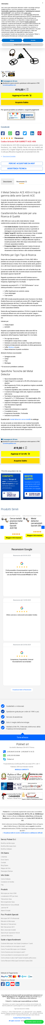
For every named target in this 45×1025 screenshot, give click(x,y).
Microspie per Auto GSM (8, 893)
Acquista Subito (21, 102)
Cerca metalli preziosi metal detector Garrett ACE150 (16, 523)
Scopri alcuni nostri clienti (33, 494)
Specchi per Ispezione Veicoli (10, 933)
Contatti (3, 862)
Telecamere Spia (6, 899)
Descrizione (7, 182)
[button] (42, 2)
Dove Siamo (5, 860)
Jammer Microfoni (7, 936)
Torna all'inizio (22, 737)
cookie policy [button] (27, 13)
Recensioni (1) (22, 182)
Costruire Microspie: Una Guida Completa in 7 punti (17, 943)
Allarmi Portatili (5, 910)
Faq (2, 885)
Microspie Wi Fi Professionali (10, 918)
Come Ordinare (5, 879)
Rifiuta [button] (12, 40)
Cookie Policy (17, 1018)
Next (43, 527)
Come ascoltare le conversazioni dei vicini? (14, 955)
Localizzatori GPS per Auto (9, 896)
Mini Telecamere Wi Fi (8, 927)
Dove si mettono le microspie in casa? (13, 946)
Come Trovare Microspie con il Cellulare (13, 949)
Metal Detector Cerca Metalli (10, 905)
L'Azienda (4, 857)
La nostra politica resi (9, 85)
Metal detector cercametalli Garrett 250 (36, 522)
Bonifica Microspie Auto (8, 846)
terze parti (29, 14)
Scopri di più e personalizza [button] (22, 44)
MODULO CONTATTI (22, 769)
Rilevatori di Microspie (8, 921)
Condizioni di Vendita (7, 882)
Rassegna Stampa (7, 871)
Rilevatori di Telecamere (8, 924)
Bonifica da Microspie (8, 843)
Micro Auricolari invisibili (8, 930)
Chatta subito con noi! (33, 1022)
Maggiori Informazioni (13, 538)
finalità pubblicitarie (30, 21)
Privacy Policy (26, 1018)
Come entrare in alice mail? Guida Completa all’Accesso (18, 958)
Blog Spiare (4, 865)
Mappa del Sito (5, 868)
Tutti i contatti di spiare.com (10, 494)
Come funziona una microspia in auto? (13, 952)
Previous (2, 527)
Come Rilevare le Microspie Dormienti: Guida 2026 (16, 961)
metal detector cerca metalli (20, 419)
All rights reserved (14, 1020)
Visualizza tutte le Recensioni (21, 690)
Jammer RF (4, 908)
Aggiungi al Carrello (21, 95)
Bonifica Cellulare (6, 849)
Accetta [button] (33, 40)
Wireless (11, 347)
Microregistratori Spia (8, 902)
